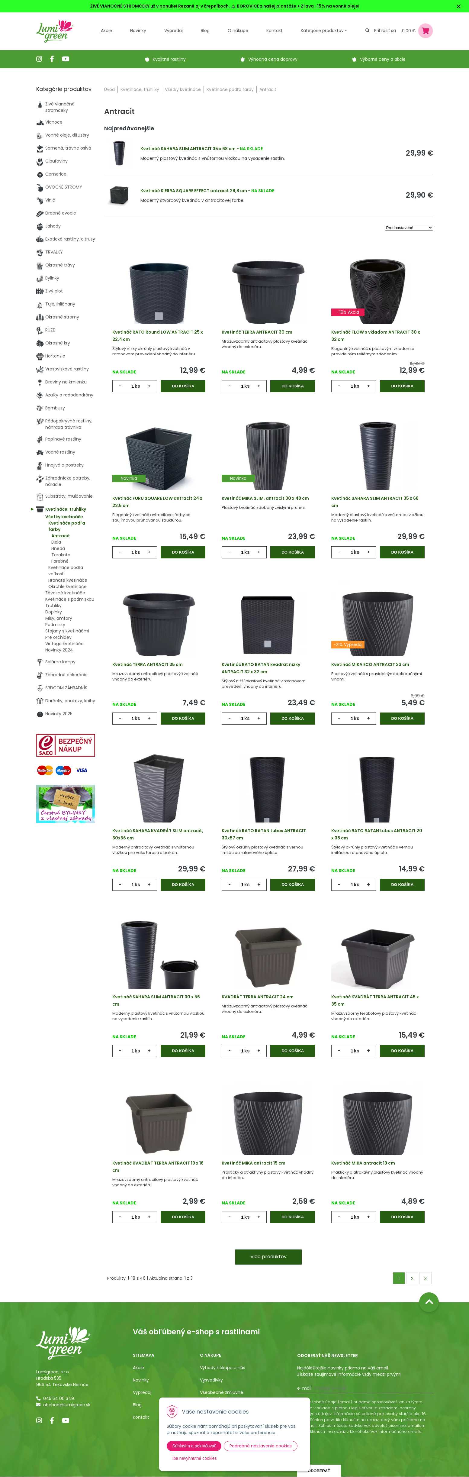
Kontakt (141, 1417)
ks (137, 386)
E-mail (304, 1388)
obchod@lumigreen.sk (66, 1405)
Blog (137, 1405)
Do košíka (183, 386)
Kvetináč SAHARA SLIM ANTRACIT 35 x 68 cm (188, 149)
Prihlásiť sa (385, 30)
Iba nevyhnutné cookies (194, 1458)
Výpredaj (173, 30)
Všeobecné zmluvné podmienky (221, 1395)
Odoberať (319, 1471)
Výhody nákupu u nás (222, 1368)
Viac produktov (268, 1256)
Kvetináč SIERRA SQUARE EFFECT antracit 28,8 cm (193, 191)
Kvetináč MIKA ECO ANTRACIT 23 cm (370, 664)
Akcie (106, 30)
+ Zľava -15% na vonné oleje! (327, 6)
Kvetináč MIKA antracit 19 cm (363, 1163)
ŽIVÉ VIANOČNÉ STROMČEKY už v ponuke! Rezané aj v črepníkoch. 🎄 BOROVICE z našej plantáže (193, 6)
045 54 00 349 (58, 1398)
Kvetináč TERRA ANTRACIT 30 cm (257, 332)
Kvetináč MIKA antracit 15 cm (253, 1163)
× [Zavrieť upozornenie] (458, 6)
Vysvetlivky (211, 1380)
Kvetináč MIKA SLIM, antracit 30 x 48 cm (265, 498)
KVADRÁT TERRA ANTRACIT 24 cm (258, 997)
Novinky (138, 30)
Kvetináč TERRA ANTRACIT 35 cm (147, 664)
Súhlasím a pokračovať (194, 1445)
